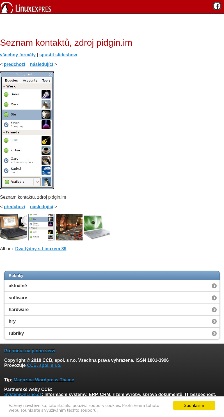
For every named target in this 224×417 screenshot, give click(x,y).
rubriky (16, 333)
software (18, 297)
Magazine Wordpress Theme (43, 379)
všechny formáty (18, 54)
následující (41, 64)
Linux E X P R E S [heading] (112, 6)
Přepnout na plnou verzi (29, 350)
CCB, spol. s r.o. (44, 365)
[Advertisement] (110, 25)
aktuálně (18, 285)
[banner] (112, 7)
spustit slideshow (58, 54)
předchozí (14, 64)
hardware (19, 309)
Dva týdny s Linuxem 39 (40, 248)
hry (12, 321)
